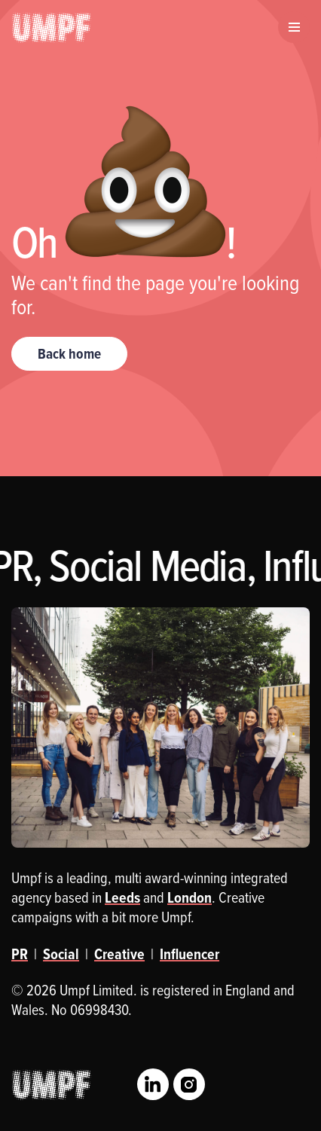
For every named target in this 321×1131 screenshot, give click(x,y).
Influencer (189, 953)
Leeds (122, 897)
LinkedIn (153, 1084)
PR (19, 953)
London (189, 897)
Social (61, 953)
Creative (119, 953)
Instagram (189, 1084)
